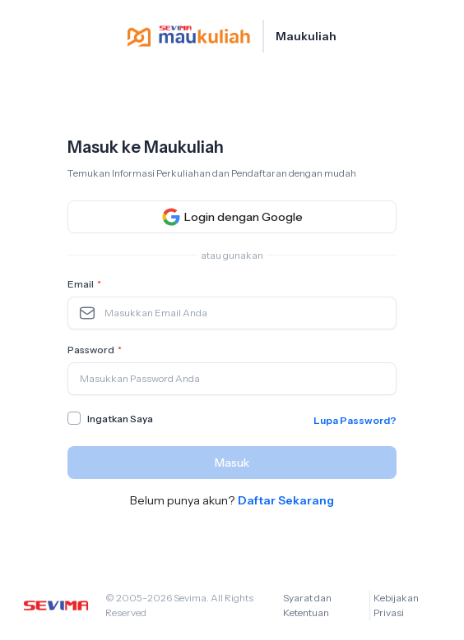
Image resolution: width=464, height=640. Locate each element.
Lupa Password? (355, 420)
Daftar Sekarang (286, 500)
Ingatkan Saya (120, 418)
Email (85, 284)
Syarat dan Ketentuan (307, 605)
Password (96, 350)
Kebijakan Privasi (396, 605)
